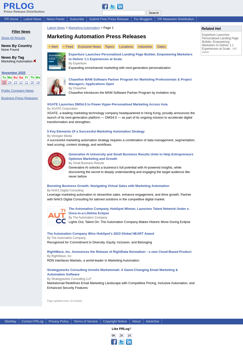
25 (4, 82)
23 (15, 82)
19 (38, 82)
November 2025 (14, 73)
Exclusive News (89, 46)
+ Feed (68, 46)
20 (32, 82)
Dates (161, 46)
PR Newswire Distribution (175, 19)
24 (9, 82)
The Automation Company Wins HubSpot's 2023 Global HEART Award (100, 233)
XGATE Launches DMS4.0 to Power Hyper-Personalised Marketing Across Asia (107, 104)
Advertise (152, 321)
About (136, 321)
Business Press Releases (19, 98)
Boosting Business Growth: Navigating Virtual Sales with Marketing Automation (108, 186)
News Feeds (55, 19)
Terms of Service (86, 321)
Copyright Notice (115, 321)
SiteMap (10, 321)
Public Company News (17, 90)
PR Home (11, 19)
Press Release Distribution (24, 9)
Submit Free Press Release (109, 19)
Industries (145, 46)
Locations (126, 46)
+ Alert (53, 46)
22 (21, 82)
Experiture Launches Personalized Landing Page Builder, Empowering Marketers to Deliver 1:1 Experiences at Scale (220, 41)
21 (26, 82)
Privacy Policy (59, 321)
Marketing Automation (18, 61)
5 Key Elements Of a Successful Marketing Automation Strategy (96, 131)
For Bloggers (143, 19)
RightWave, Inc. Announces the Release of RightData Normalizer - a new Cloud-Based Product (119, 252)
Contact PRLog (32, 321)
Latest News (32, 19)
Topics (109, 46)
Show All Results (13, 38)
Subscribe (77, 19)
